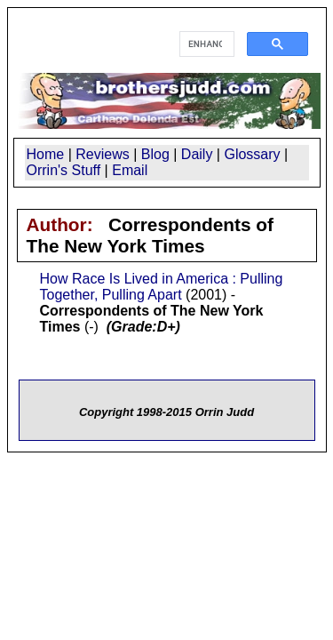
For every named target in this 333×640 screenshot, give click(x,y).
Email (129, 170)
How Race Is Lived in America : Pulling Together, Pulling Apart (161, 286)
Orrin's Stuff (64, 170)
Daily (197, 154)
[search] (205, 44)
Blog (155, 154)
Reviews (102, 154)
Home (46, 154)
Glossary (252, 154)
